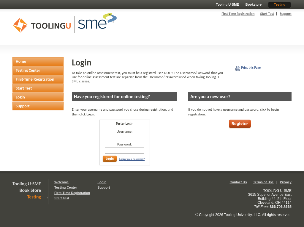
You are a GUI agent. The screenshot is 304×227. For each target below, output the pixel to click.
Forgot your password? (132, 159)
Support (286, 14)
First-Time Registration (237, 14)
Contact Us (238, 182)
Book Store (30, 190)
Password (124, 144)
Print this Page (251, 68)
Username (124, 131)
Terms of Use (263, 182)
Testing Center (65, 187)
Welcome (61, 182)
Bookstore (254, 4)
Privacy (286, 182)
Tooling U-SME (227, 4)
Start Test (267, 14)
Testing (279, 4)
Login (101, 182)
